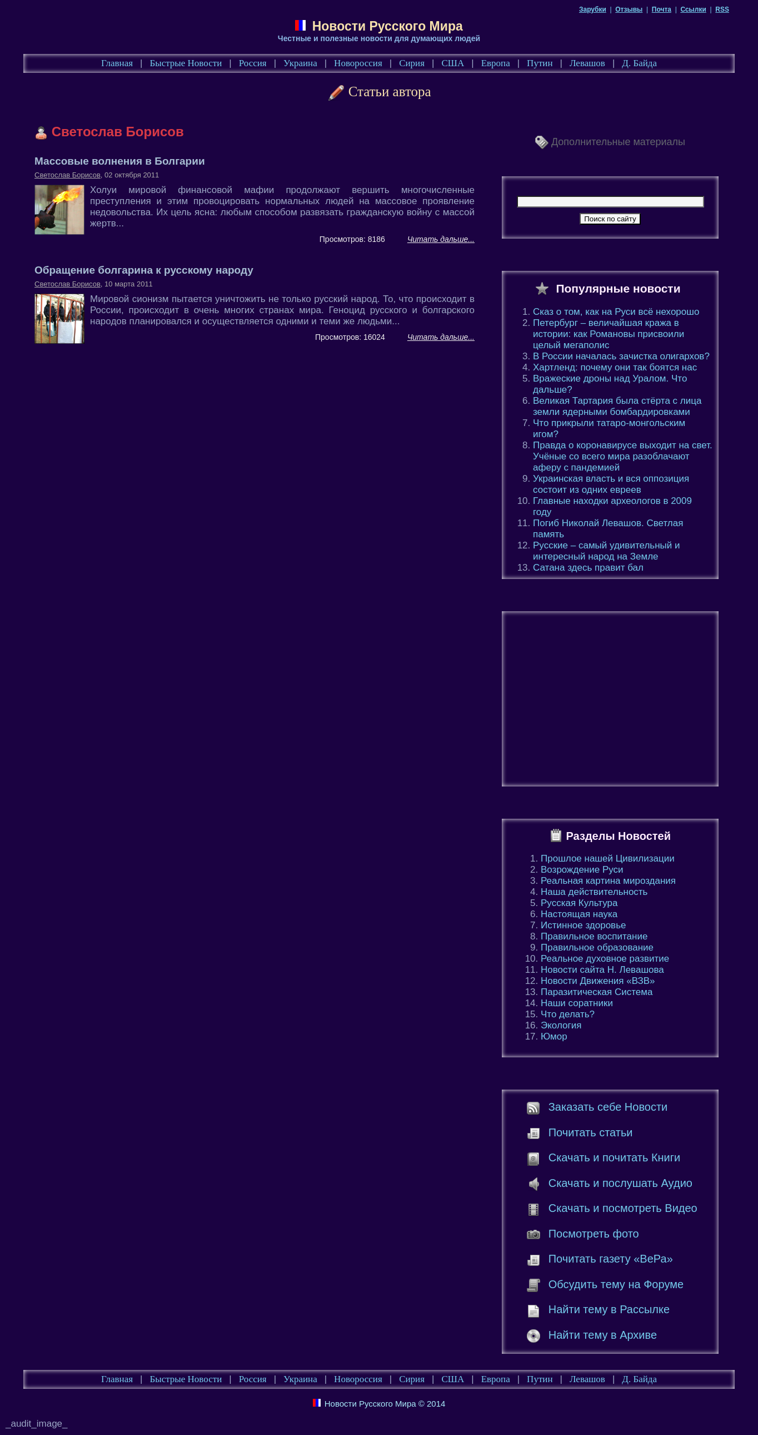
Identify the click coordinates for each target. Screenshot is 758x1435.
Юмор (554, 1036)
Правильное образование (597, 947)
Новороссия (358, 63)
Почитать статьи (590, 1132)
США (452, 63)
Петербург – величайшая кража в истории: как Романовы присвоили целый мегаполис (608, 334)
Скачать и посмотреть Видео (622, 1208)
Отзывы (628, 9)
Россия (253, 63)
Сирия (412, 63)
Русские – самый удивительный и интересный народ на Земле (606, 551)
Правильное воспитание (594, 936)
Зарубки (592, 9)
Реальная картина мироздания (608, 880)
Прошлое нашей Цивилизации (608, 858)
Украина (300, 63)
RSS (722, 9)
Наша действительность (594, 892)
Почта (661, 9)
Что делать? (568, 1014)
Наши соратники (577, 1003)
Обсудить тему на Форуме (616, 1284)
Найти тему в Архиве (602, 1335)
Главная (117, 63)
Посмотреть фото (593, 1234)
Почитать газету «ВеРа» (610, 1259)
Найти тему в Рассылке (609, 1309)
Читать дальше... (441, 239)
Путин (539, 63)
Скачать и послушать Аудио (620, 1183)
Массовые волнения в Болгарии (119, 161)
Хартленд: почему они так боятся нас (615, 367)
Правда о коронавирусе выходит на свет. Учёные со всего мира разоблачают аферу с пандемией (622, 456)
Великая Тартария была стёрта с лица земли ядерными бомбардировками (617, 406)
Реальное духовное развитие (605, 958)
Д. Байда (639, 63)
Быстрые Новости (186, 63)
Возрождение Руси (582, 869)
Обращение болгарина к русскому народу (143, 270)
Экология (561, 1025)
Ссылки (693, 9)
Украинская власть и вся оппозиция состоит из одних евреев (611, 484)
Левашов (587, 63)
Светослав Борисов (67, 175)
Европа (495, 63)
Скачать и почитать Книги (614, 1157)
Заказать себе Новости (608, 1107)
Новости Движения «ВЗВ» (598, 981)
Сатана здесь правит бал (588, 567)
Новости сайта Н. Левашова (602, 969)
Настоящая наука (579, 914)
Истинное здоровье (583, 925)
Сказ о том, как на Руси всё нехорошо (616, 311)
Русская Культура (579, 903)
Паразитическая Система (596, 992)
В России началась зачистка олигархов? (621, 356)
